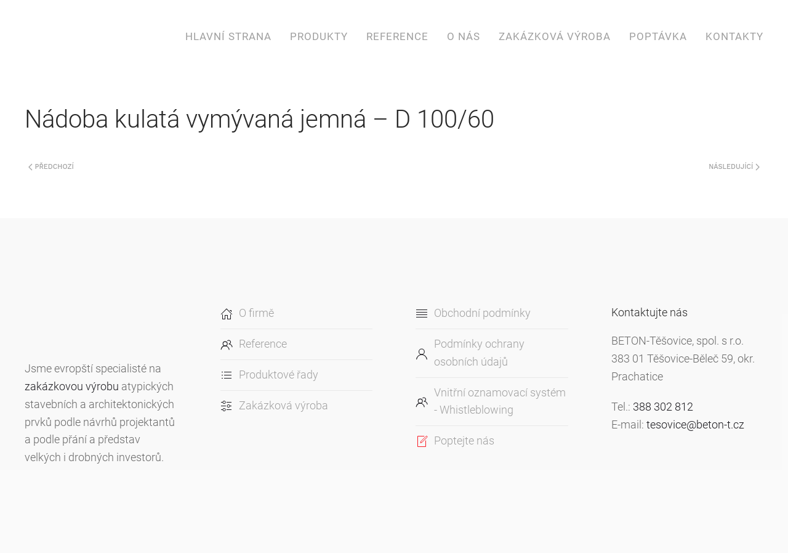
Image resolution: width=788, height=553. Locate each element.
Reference (397, 36)
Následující (734, 167)
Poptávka (658, 36)
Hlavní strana (228, 36)
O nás (463, 36)
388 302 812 (663, 406)
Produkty (319, 36)
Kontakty (734, 36)
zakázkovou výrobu (72, 386)
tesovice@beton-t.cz (695, 424)
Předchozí (51, 167)
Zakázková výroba (555, 36)
